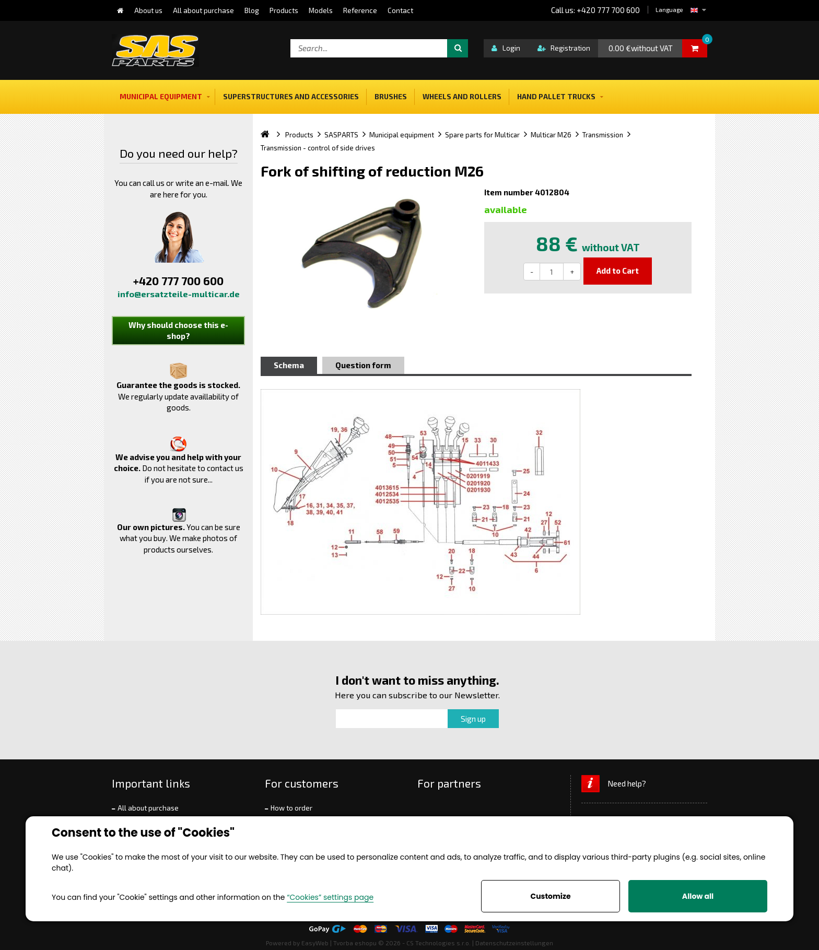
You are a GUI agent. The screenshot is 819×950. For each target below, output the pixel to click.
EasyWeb (315, 942)
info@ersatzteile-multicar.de (179, 294)
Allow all (697, 896)
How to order (291, 808)
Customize (550, 896)
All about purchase (148, 808)
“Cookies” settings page (330, 897)
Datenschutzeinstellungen (514, 942)
